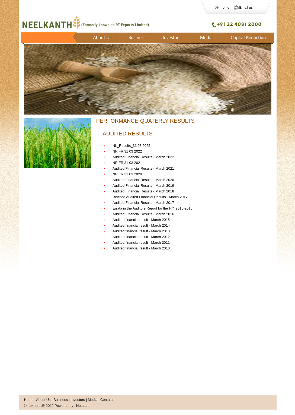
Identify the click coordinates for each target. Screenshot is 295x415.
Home (29, 400)
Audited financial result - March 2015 (141, 220)
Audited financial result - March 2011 (141, 242)
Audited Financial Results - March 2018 (143, 191)
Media (92, 400)
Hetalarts (83, 406)
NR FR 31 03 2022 (127, 151)
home (229, 7)
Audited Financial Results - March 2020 (143, 180)
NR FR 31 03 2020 (127, 174)
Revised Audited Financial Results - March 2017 (150, 197)
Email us (246, 7)
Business (60, 400)
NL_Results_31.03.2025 (131, 146)
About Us (43, 400)
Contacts (107, 400)
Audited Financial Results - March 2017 (143, 203)
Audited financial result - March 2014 (141, 225)
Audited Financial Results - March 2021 (143, 168)
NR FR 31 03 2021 (127, 163)
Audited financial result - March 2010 (141, 248)
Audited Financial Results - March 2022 (143, 157)
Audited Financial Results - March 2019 (143, 185)
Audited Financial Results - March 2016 (143, 214)
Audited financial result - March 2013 (141, 231)
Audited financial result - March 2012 (141, 237)
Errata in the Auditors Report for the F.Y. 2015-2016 (153, 208)
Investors (78, 400)
